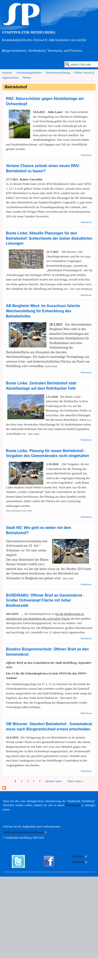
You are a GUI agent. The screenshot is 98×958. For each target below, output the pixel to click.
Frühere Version (84, 73)
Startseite (7, 72)
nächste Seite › (54, 781)
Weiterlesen (85, 155)
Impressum (79, 862)
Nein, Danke (32, 953)
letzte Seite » (75, 781)
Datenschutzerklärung (58, 72)
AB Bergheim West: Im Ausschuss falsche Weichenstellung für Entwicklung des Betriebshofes (43, 311)
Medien (26, 77)
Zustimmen (11, 953)
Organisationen (10, 77)
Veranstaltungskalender (29, 72)
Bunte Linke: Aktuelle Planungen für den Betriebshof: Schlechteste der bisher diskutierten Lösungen (49, 238)
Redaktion (79, 856)
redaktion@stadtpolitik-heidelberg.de (25, 832)
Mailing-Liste (75, 805)
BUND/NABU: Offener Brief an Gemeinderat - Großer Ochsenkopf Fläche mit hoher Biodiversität (45, 600)
